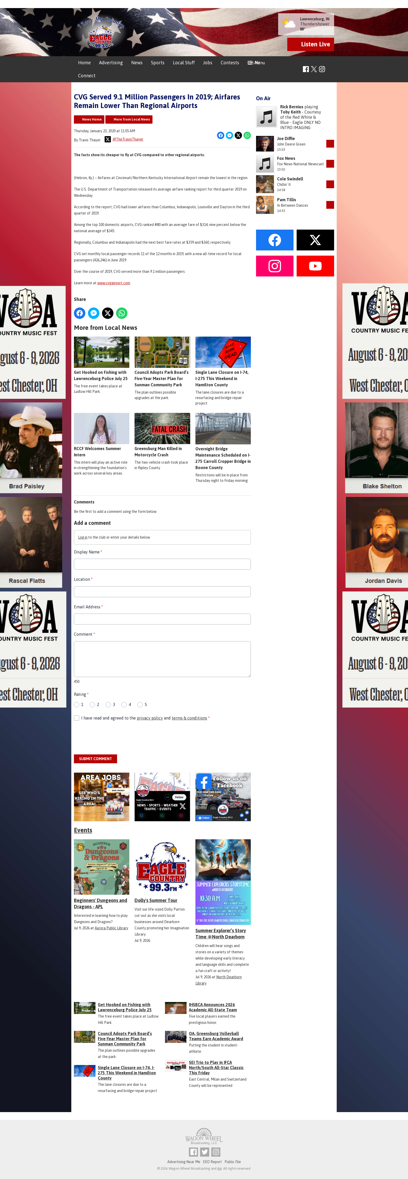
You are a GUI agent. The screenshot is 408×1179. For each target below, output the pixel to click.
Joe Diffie (286, 138)
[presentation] (113, 738)
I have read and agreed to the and (145, 718)
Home (84, 62)
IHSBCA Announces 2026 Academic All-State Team (213, 1007)
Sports (157, 62)
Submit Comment (95, 759)
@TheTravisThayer (124, 139)
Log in (82, 537)
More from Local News (132, 119)
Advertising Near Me (183, 1162)
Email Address (88, 606)
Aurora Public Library (111, 928)
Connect (86, 75)
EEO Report (212, 1162)
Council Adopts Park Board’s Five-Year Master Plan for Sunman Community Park (162, 362)
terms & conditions (189, 718)
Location (83, 579)
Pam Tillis (286, 199)
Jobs (207, 62)
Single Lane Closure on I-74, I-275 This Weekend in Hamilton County (223, 362)
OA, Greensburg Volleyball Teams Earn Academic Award (216, 1036)
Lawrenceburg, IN (314, 19)
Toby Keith (290, 112)
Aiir (219, 1168)
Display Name (88, 552)
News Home (92, 119)
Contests (230, 62)
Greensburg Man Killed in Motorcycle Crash (162, 435)
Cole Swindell (290, 178)
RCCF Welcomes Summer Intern (101, 435)
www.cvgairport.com (113, 283)
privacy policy (150, 718)
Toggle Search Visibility (331, 69)
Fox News (286, 158)
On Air (253, 62)
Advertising (111, 62)
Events (83, 830)
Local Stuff (184, 62)
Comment (84, 634)
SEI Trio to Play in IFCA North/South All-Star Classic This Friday (216, 1067)
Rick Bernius (291, 106)
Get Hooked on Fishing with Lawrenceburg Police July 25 (101, 359)
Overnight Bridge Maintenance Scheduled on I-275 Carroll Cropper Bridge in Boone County (223, 441)
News (137, 62)
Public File (233, 1162)
